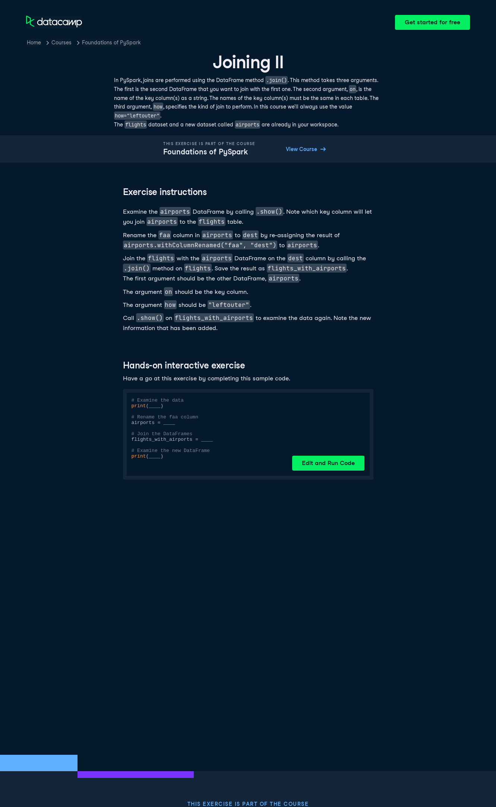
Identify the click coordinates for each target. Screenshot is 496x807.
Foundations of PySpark (111, 42)
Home (34, 42)
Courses (61, 42)
